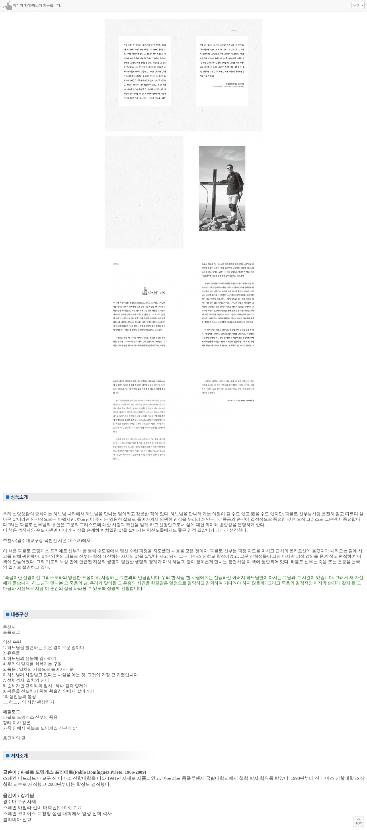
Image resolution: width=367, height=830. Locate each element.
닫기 (357, 5)
